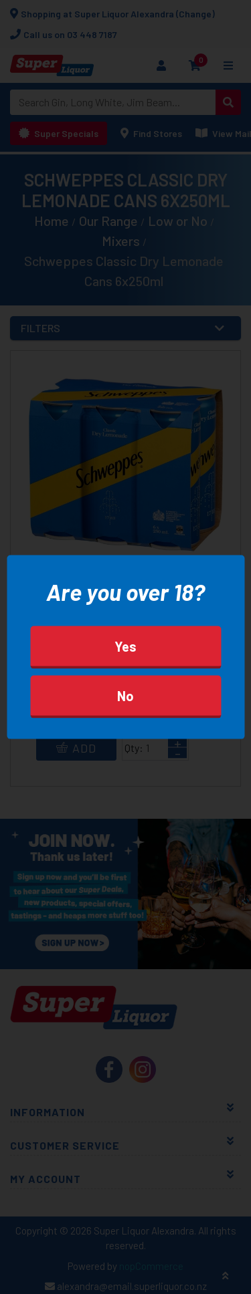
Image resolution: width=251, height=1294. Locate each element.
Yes (125, 646)
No (125, 695)
